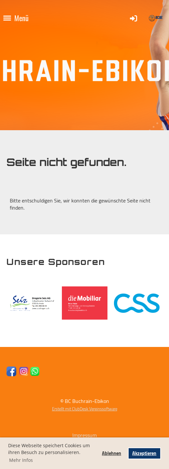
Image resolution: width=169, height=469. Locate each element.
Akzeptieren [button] (144, 453)
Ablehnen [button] (111, 453)
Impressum (84, 435)
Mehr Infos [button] (21, 460)
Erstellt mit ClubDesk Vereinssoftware (84, 409)
